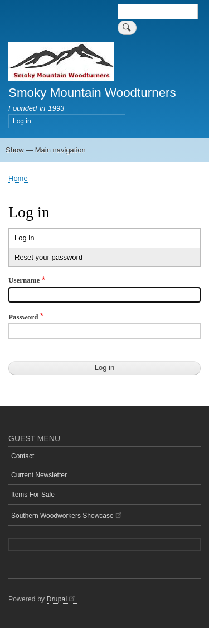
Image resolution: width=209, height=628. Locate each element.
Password (23, 317)
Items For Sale (33, 494)
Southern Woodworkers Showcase (67, 515)
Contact (22, 456)
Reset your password (48, 257)
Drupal (62, 599)
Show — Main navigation (46, 150)
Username (24, 280)
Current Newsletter (39, 475)
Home (18, 178)
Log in (22, 121)
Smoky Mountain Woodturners (92, 93)
